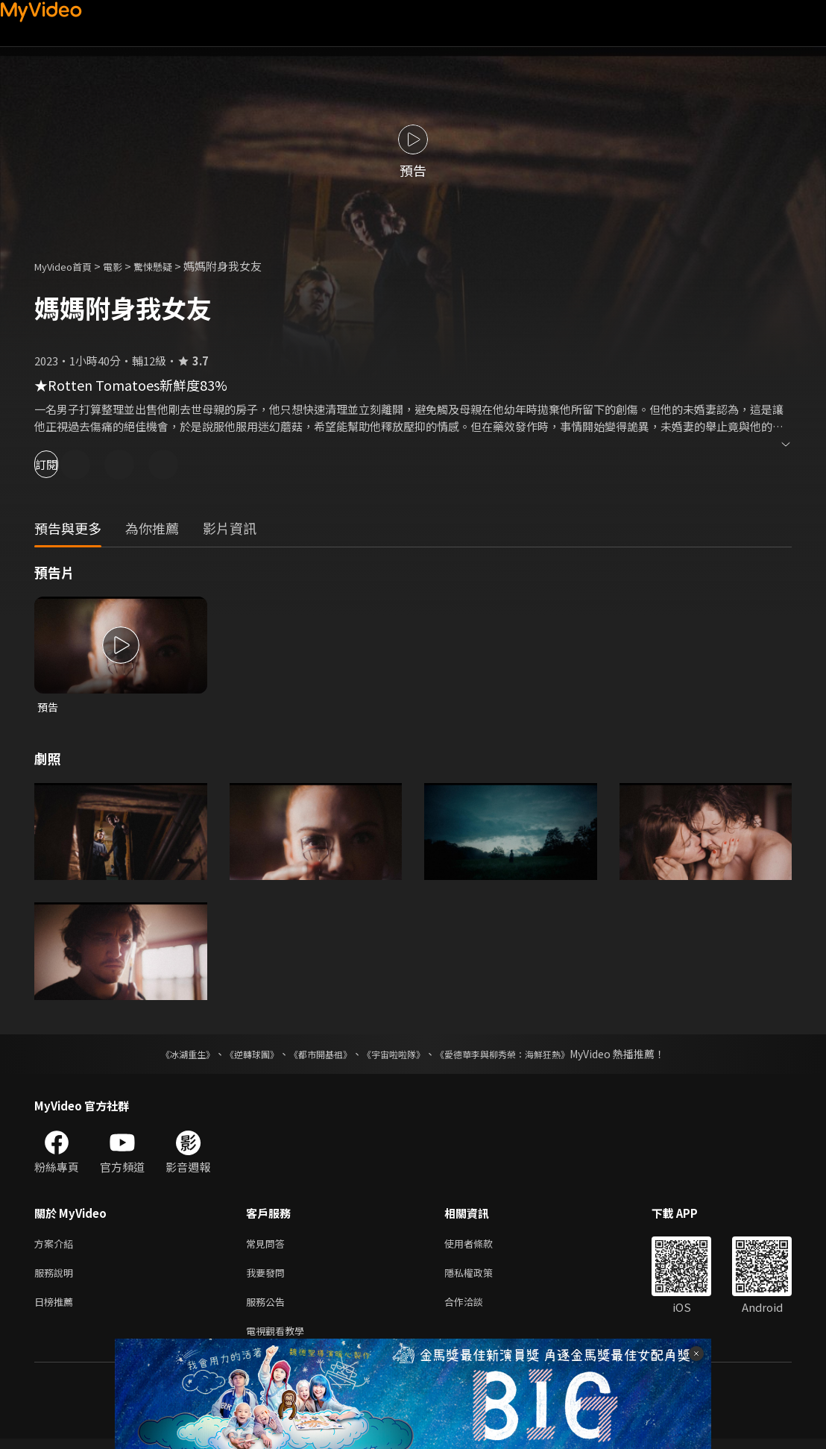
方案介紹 (56, 1246)
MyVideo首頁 (68, 266)
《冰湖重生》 (161, 1055)
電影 (124, 266)
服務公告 (268, 1308)
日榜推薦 (56, 1308)
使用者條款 (481, 1246)
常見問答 (268, 1246)
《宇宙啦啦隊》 (396, 1055)
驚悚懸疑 (169, 266)
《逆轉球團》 (235, 1055)
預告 (48, 707)
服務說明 (56, 1277)
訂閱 (64, 464)
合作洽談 (475, 1308)
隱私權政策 (481, 1277)
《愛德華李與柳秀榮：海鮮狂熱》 (522, 1055)
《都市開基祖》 (313, 1055)
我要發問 (268, 1277)
